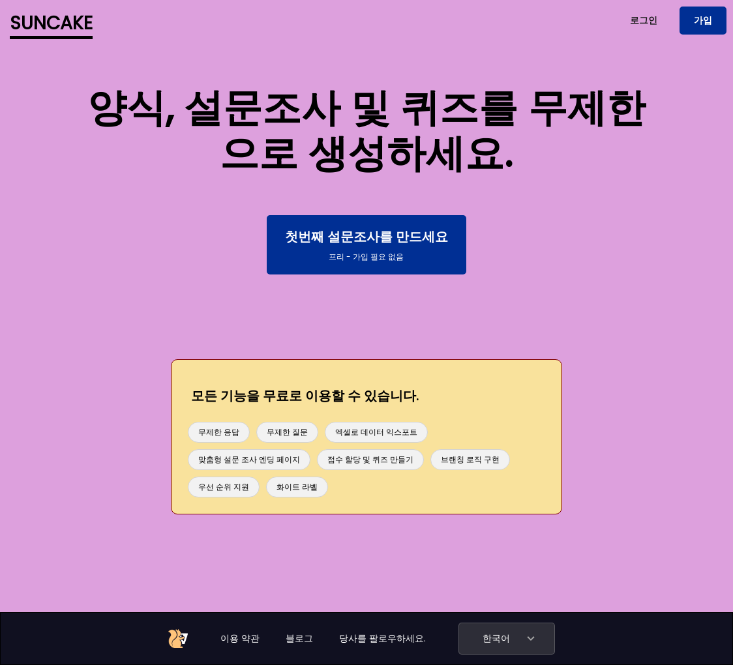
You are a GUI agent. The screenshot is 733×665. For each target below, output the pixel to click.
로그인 (643, 20)
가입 (703, 20)
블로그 (299, 638)
